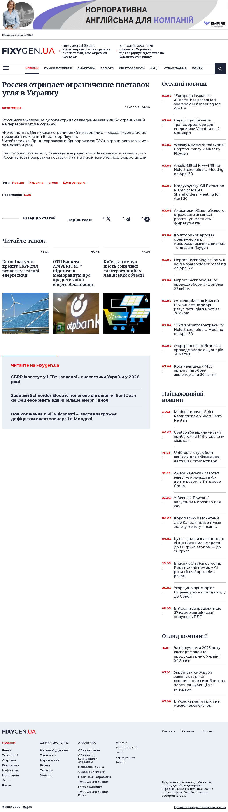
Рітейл (45, 765)
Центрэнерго (74, 182)
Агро (5, 780)
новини (32, 68)
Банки (6, 785)
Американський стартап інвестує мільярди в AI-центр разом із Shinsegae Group (197, 479)
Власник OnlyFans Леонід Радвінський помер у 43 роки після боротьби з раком (197, 569)
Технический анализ (93, 782)
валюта (107, 68)
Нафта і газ (10, 770)
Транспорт (48, 755)
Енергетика (11, 107)
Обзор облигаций (91, 772)
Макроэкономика (91, 767)
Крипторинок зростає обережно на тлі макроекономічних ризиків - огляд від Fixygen (199, 241)
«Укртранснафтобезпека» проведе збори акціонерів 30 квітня (198, 350)
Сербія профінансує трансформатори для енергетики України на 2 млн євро (197, 126)
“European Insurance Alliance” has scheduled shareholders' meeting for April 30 (197, 102)
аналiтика (87, 742)
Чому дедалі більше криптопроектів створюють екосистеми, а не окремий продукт (84, 51)
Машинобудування (54, 750)
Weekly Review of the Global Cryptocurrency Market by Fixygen (199, 149)
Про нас (208, 731)
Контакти (168, 731)
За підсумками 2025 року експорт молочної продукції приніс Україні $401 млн (197, 654)
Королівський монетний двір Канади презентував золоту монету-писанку (197, 522)
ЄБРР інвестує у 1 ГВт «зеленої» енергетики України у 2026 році (75, 379)
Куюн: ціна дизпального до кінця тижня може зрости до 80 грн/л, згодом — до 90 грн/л (199, 545)
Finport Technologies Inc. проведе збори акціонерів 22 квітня (198, 284)
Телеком (46, 770)
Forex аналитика (90, 787)
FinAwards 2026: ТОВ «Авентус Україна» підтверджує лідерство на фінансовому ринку (140, 51)
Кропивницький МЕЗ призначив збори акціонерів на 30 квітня (195, 370)
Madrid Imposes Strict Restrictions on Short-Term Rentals (198, 416)
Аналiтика (86, 68)
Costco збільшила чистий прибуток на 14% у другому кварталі (199, 436)
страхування (175, 68)
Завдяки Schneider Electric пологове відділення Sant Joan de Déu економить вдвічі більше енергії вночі (73, 398)
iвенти (197, 68)
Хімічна (45, 775)
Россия (18, 182)
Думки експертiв (58, 68)
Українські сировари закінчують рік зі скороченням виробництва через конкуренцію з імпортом (199, 680)
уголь (53, 182)
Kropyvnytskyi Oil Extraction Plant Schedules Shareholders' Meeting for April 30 (199, 192)
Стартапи (9, 760)
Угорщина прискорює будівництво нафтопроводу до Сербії (200, 592)
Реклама (188, 731)
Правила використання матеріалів (200, 807)
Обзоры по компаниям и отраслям (88, 758)
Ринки (6, 750)
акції (154, 68)
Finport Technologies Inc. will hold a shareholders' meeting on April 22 (200, 264)
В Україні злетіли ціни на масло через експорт (197, 703)
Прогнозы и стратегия (94, 777)
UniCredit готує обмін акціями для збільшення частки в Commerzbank (196, 457)
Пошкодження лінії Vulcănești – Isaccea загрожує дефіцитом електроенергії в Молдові (64, 416)
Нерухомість (49, 760)
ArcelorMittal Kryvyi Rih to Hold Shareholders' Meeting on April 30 (198, 169)
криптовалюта (132, 68)
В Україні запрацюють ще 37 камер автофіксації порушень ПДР (197, 612)
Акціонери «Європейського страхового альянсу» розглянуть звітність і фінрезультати (199, 216)
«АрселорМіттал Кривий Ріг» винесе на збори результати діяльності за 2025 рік (197, 307)
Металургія (10, 775)
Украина (36, 182)
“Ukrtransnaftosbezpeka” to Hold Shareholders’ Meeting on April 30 (199, 329)
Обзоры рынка (89, 750)
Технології (10, 755)
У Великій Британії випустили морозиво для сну (197, 502)
